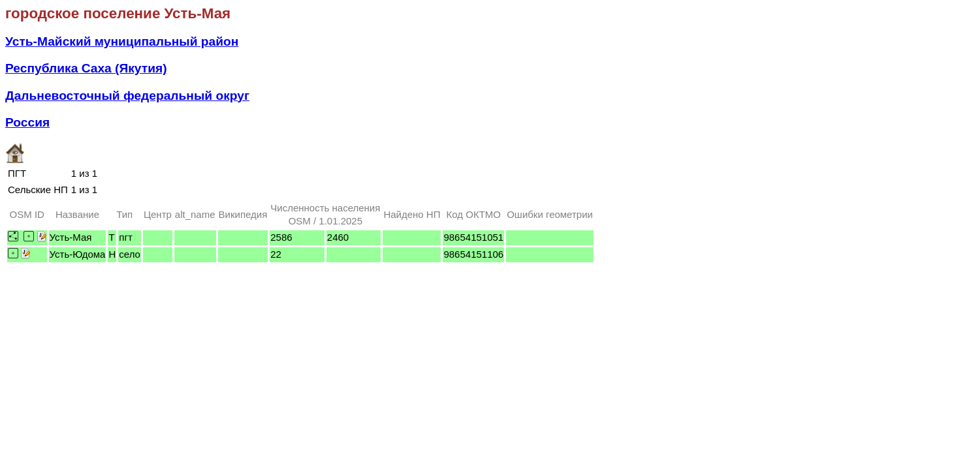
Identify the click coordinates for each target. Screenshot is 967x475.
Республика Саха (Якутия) (86, 68)
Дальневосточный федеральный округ (127, 95)
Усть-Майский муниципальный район (121, 41)
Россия (27, 122)
